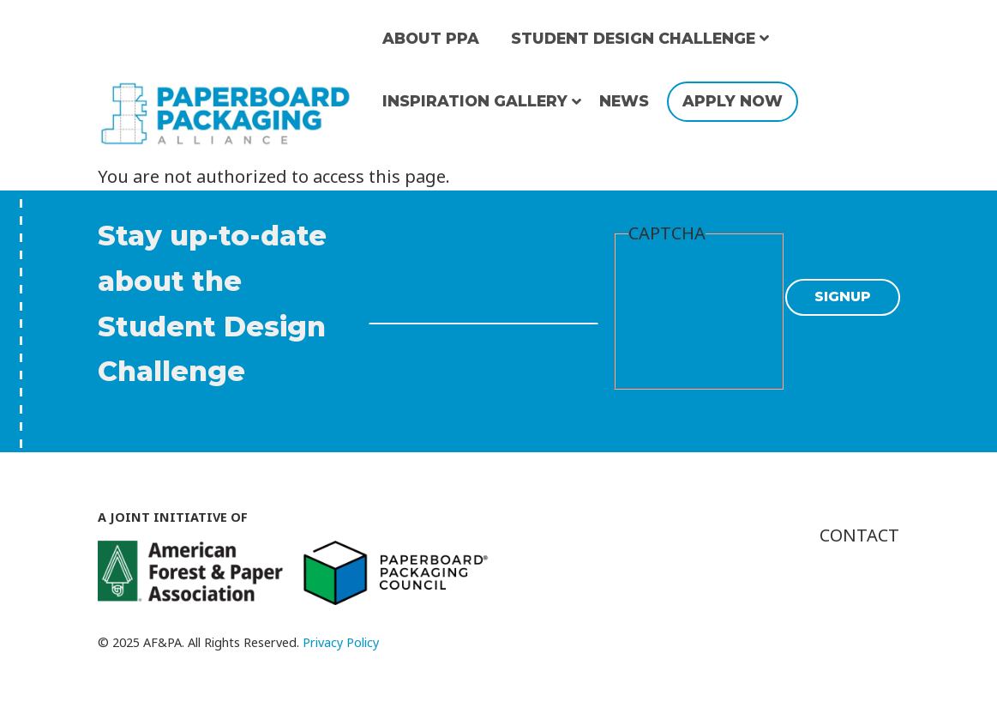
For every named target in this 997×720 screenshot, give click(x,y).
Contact (859, 535)
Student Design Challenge (633, 38)
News (624, 101)
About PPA (430, 38)
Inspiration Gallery (475, 101)
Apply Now (732, 101)
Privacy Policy (341, 642)
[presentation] (698, 315)
